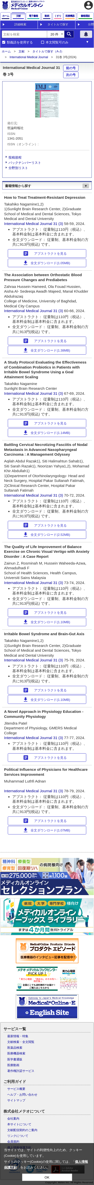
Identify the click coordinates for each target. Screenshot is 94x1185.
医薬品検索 (14, 1047)
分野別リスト (18, 168)
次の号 (71, 75)
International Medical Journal (29, 57)
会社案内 (13, 1118)
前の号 (71, 68)
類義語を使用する (20, 42)
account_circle (88, 5)
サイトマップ (16, 1100)
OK (47, 1177)
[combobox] (24, 34)
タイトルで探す (57, 24)
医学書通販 (14, 1059)
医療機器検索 (16, 1053)
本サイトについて (19, 1124)
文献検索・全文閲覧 (20, 1042)
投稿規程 (15, 157)
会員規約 (13, 1141)
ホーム (6, 51)
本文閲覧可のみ (57, 42)
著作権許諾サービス (20, 1071)
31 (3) (58, 223)
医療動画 (13, 1065)
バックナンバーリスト (25, 163)
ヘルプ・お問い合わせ (22, 1094)
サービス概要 (16, 1089)
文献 (22, 51)
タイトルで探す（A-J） (48, 51)
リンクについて (17, 1136)
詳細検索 (20, 24)
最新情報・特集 (17, 1036)
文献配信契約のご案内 (22, 1130)
